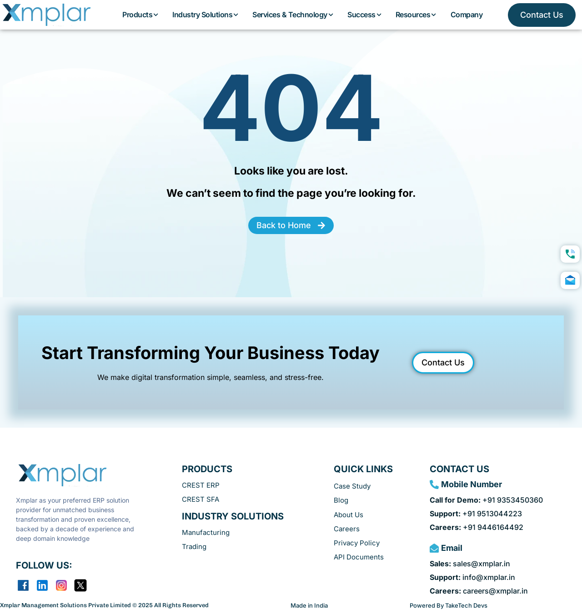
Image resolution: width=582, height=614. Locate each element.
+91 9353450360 (486, 499)
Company (467, 14)
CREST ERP (201, 485)
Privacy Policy (357, 543)
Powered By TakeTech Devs (448, 605)
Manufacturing (206, 532)
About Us (348, 514)
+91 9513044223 (476, 513)
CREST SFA (200, 499)
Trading (194, 546)
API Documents (359, 557)
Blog (341, 500)
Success (364, 14)
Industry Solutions (205, 14)
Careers (347, 528)
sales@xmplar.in (470, 563)
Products (140, 14)
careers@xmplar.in (479, 590)
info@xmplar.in (472, 577)
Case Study (352, 486)
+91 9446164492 (476, 527)
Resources (416, 14)
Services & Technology (293, 14)
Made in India (309, 605)
